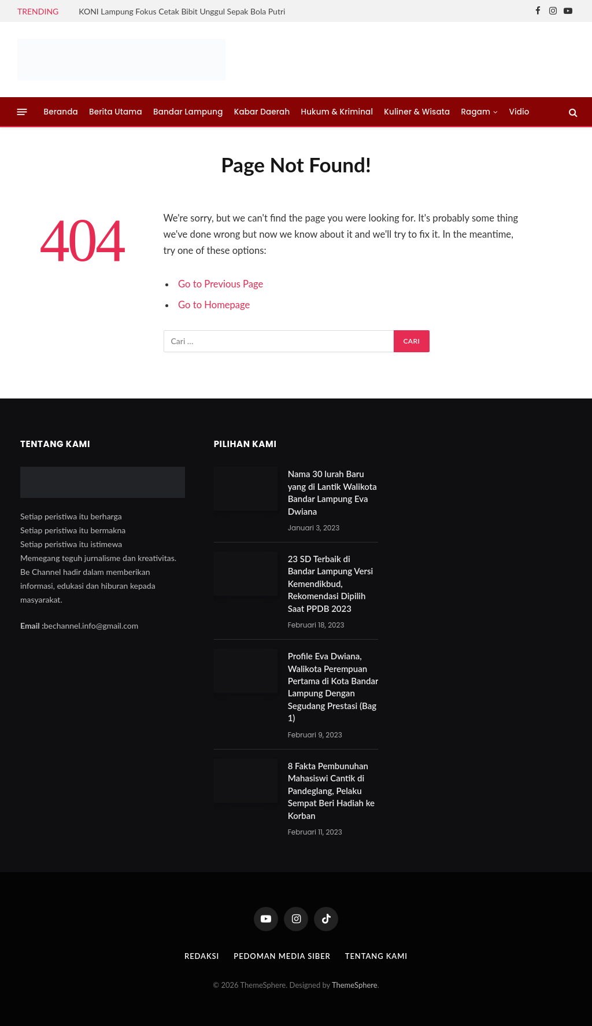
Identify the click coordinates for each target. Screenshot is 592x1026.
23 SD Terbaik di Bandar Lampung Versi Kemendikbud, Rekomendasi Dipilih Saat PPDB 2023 (330, 583)
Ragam (475, 111)
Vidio (519, 111)
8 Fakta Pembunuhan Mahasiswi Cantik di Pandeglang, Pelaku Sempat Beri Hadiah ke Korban (331, 791)
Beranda (61, 111)
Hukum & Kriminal (337, 111)
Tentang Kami (376, 956)
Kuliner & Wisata (417, 111)
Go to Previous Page (220, 284)
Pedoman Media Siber (282, 956)
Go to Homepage (214, 305)
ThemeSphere (355, 985)
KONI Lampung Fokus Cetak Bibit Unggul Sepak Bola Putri (182, 11)
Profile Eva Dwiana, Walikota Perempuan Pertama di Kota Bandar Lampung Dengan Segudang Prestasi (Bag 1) (333, 687)
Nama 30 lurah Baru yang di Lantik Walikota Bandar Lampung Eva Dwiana (332, 492)
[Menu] (22, 112)
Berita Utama (115, 111)
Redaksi (201, 956)
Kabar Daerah (262, 111)
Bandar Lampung (188, 111)
